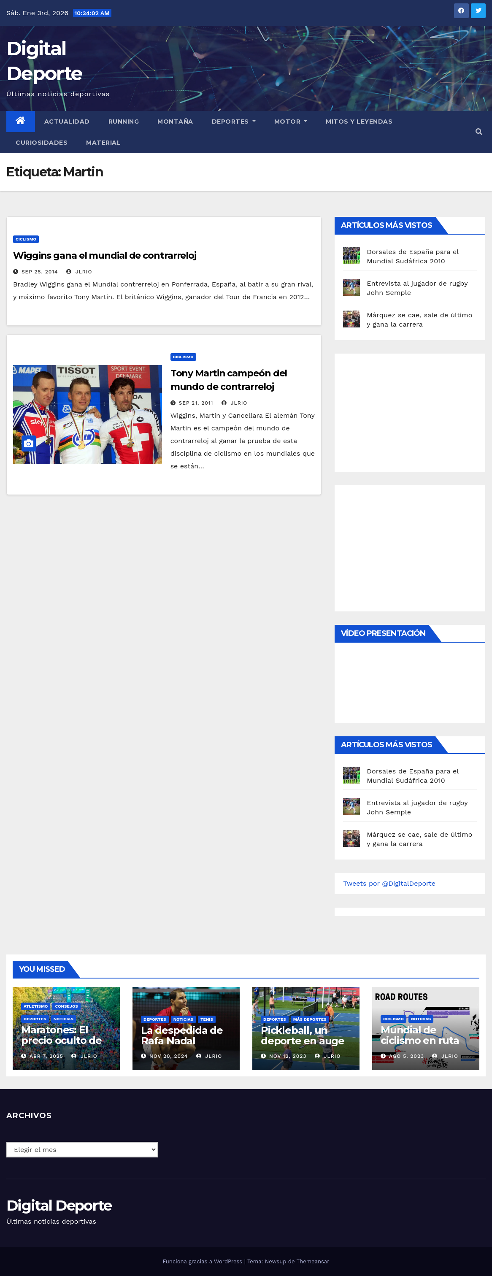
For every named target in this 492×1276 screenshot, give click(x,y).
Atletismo (36, 1006)
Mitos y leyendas (359, 121)
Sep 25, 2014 (40, 272)
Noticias (63, 1018)
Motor (291, 121)
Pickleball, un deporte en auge (302, 1035)
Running (123, 121)
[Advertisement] (406, 410)
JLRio (79, 272)
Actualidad (67, 121)
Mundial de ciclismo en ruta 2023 (420, 1040)
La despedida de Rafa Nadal (182, 1035)
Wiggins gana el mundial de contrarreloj (104, 255)
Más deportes (310, 1019)
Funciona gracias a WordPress (203, 1261)
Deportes (234, 121)
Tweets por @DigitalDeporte (389, 883)
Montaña (175, 121)
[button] (479, 132)
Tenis (206, 1019)
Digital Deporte (59, 1205)
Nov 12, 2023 (288, 1056)
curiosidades (42, 142)
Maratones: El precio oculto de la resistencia (61, 1040)
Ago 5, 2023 (406, 1056)
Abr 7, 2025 (46, 1056)
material (103, 142)
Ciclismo (26, 239)
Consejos (66, 1006)
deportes (35, 1018)
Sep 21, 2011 (196, 403)
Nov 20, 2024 (168, 1056)
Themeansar (313, 1261)
